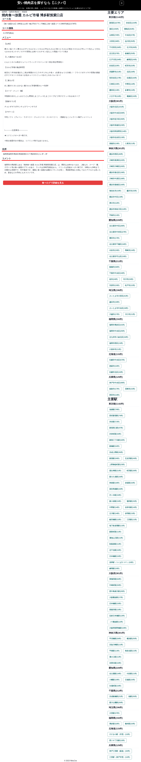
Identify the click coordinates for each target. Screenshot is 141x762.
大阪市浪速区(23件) (117, 125)
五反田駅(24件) (131, 458)
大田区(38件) (114, 41)
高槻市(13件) (114, 143)
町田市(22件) (130, 66)
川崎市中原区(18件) (117, 178)
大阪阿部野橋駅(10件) (117, 628)
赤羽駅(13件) (130, 513)
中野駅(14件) (114, 507)
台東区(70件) (114, 35)
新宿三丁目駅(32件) (117, 440)
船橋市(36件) (114, 267)
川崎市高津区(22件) (117, 160)
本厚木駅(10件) (115, 663)
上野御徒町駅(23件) (117, 464)
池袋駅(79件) (114, 409)
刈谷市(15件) (114, 250)
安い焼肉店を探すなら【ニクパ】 (42, 3)
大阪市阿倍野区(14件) (117, 131)
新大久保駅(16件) (116, 477)
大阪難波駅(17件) (116, 597)
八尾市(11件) (130, 143)
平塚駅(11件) (114, 651)
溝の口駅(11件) (115, 657)
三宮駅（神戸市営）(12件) (119, 757)
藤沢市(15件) (132, 191)
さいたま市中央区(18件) (118, 308)
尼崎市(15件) (130, 389)
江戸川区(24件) (115, 59)
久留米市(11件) (115, 349)
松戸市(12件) (130, 285)
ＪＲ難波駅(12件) (116, 622)
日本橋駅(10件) (115, 556)
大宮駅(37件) (114, 713)
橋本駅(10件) (130, 724)
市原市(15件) (114, 285)
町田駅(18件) (132, 471)
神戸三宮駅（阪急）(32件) (119, 751)
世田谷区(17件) (115, 78)
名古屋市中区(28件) (117, 226)
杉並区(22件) (114, 66)
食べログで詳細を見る (53, 183)
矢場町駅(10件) (115, 686)
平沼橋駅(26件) (115, 638)
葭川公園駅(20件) (116, 702)
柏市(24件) (113, 279)
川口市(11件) (130, 314)
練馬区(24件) (132, 59)
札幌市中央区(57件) (117, 360)
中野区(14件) (130, 84)
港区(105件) (114, 29)
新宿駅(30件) (114, 458)
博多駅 (24, 12)
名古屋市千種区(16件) (117, 244)
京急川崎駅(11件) (116, 645)
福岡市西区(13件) (116, 343)
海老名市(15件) (115, 191)
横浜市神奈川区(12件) (117, 209)
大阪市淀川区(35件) (117, 119)
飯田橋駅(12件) (115, 519)
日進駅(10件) (130, 680)
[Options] (121, 3)
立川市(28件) (132, 47)
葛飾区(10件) (132, 96)
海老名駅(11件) (131, 651)
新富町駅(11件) (115, 532)
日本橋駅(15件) (115, 603)
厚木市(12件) (114, 203)
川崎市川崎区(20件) (117, 166)
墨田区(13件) (114, 90)
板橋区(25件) (130, 53)
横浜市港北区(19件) (117, 172)
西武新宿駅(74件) (116, 416)
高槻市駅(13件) (115, 610)
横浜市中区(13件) (116, 197)
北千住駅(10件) (115, 550)
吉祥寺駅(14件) (131, 507)
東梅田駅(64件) (115, 579)
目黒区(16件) (132, 78)
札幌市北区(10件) (116, 372)
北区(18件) (131, 72)
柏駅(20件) (132, 696)
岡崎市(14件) (130, 250)
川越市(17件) (114, 314)
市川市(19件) (128, 279)
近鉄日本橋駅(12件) (117, 616)
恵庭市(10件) (114, 366)
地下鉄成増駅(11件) (117, 526)
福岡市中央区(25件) (117, 331)
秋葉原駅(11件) (115, 544)
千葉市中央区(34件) (117, 273)
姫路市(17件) (114, 389)
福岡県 (4, 12)
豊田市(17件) (114, 238)
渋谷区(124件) (131, 23)
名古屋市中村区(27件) (117, 232)
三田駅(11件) (132, 519)
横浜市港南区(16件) (117, 185)
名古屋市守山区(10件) (117, 256)
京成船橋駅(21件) (116, 696)
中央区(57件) (130, 35)
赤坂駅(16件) (130, 483)
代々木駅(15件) (115, 495)
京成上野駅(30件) (116, 452)
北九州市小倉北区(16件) (118, 337)
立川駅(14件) (114, 513)
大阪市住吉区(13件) (117, 137)
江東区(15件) (114, 84)
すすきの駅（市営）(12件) (119, 734)
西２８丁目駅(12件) (117, 740)
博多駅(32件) (114, 724)
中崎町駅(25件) (115, 585)
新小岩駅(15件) (115, 501)
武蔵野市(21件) (115, 72)
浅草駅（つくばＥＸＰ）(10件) (121, 562)
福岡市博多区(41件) (117, 325)
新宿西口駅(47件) (116, 428)
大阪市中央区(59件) (117, 113)
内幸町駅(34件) (115, 434)
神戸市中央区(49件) (117, 383)
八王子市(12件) (115, 96)
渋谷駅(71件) (114, 422)
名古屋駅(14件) (115, 674)
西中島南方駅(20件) (117, 591)
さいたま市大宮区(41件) (118, 296)
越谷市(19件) (114, 302)
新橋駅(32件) (114, 446)
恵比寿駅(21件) (115, 471)
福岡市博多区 (14, 12)
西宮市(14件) (114, 395)
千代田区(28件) (115, 47)
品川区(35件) (130, 41)
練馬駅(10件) (114, 568)
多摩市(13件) (130, 90)
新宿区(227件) (114, 23)
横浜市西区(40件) (116, 154)
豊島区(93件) (129, 29)
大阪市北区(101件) (116, 107)
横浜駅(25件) (132, 638)
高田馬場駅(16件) (116, 489)
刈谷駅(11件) (132, 674)
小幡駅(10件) (114, 680)
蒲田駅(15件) (132, 501)
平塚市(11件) (114, 215)
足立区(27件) (114, 53)
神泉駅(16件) (114, 483)
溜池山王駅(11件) (116, 538)
